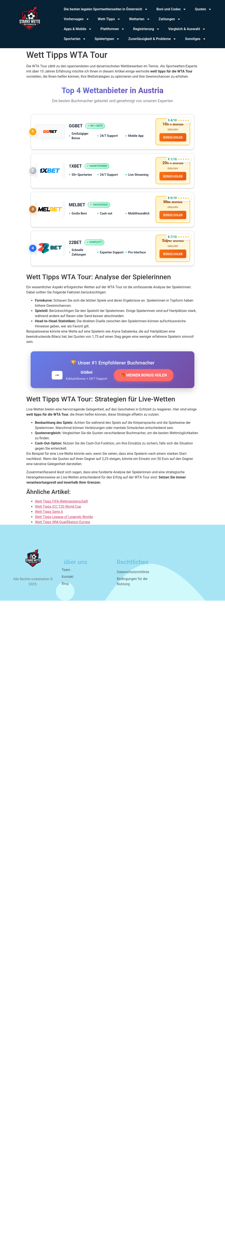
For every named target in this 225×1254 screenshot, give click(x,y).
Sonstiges (195, 39)
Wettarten (139, 19)
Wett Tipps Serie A (49, 523)
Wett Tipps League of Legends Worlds (64, 528)
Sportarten (75, 39)
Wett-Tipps (109, 19)
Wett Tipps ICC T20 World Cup (58, 518)
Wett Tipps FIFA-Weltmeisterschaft (61, 513)
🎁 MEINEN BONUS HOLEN (143, 386)
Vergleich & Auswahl (187, 29)
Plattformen (112, 29)
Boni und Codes (171, 9)
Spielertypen (107, 39)
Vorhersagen (76, 19)
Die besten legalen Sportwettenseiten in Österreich (106, 9)
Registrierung (146, 29)
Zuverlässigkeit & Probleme (152, 39)
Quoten (203, 9)
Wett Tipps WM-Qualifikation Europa (62, 533)
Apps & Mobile (78, 29)
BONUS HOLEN (171, 138)
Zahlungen (170, 19)
